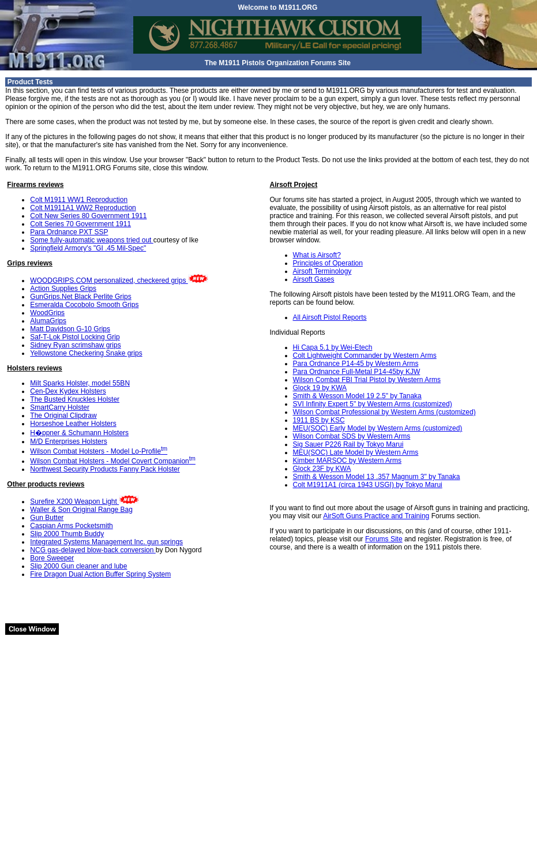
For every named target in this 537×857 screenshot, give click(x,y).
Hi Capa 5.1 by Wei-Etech (333, 347)
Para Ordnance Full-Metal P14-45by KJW (356, 372)
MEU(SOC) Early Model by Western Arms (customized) (378, 428)
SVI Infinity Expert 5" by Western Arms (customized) (372, 404)
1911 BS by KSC (319, 420)
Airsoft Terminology (322, 271)
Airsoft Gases (314, 279)
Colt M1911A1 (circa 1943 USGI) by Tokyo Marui (367, 485)
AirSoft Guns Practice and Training (376, 516)
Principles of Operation (328, 263)
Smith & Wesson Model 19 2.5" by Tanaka (357, 396)
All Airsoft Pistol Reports (330, 317)
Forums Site (384, 539)
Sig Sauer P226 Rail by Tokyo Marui (348, 444)
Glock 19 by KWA (320, 388)
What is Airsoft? (317, 255)
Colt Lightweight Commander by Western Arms (365, 355)
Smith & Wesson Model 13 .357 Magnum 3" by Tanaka (376, 477)
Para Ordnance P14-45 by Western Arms (356, 364)
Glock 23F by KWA (322, 469)
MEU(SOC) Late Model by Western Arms (356, 452)
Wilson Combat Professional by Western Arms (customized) (384, 412)
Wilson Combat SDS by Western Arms (352, 436)
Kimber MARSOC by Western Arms (347, 460)
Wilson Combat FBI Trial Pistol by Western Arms (367, 380)
